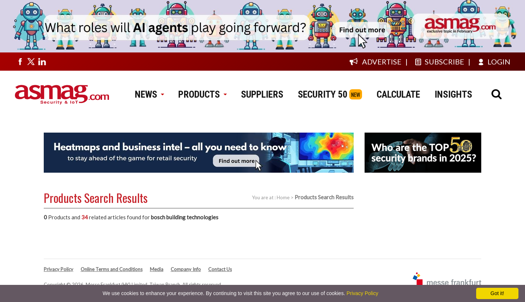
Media (156, 269)
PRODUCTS (202, 94)
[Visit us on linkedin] (42, 61)
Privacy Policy (58, 269)
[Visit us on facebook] (20, 61)
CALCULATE (398, 94)
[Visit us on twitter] (31, 61)
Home (283, 197)
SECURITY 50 (322, 94)
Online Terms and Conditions (112, 269)
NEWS (149, 94)
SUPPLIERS (262, 94)
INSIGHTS (453, 94)
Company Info (186, 269)
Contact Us (220, 269)
